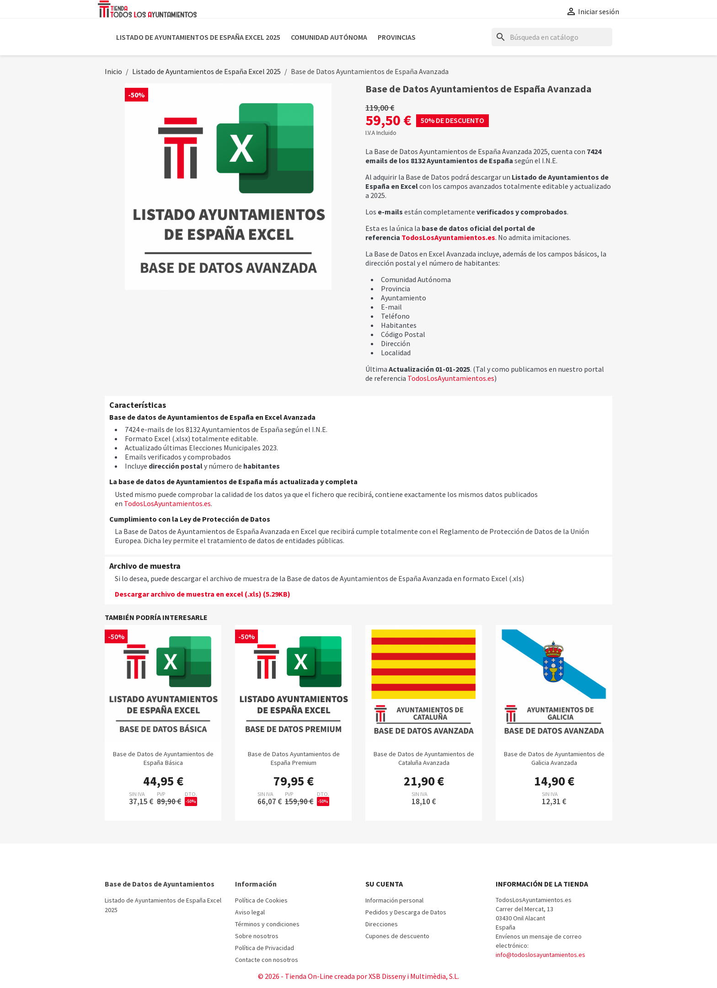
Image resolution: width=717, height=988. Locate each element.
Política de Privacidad (264, 948)
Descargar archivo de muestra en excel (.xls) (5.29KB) (202, 593)
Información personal (394, 900)
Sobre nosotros (256, 936)
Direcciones (381, 924)
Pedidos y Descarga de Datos (405, 912)
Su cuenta (384, 883)
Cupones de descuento (397, 936)
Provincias (397, 37)
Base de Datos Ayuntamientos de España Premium (293, 758)
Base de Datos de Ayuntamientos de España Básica (163, 758)
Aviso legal (250, 912)
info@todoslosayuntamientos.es (540, 955)
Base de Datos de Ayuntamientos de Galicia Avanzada (554, 758)
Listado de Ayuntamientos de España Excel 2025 (198, 37)
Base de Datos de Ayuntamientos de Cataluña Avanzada (423, 758)
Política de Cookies (261, 900)
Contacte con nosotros (266, 960)
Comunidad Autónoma (329, 37)
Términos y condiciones (267, 924)
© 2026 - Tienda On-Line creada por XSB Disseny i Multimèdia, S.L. (358, 976)
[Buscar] (552, 37)
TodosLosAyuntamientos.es (448, 237)
